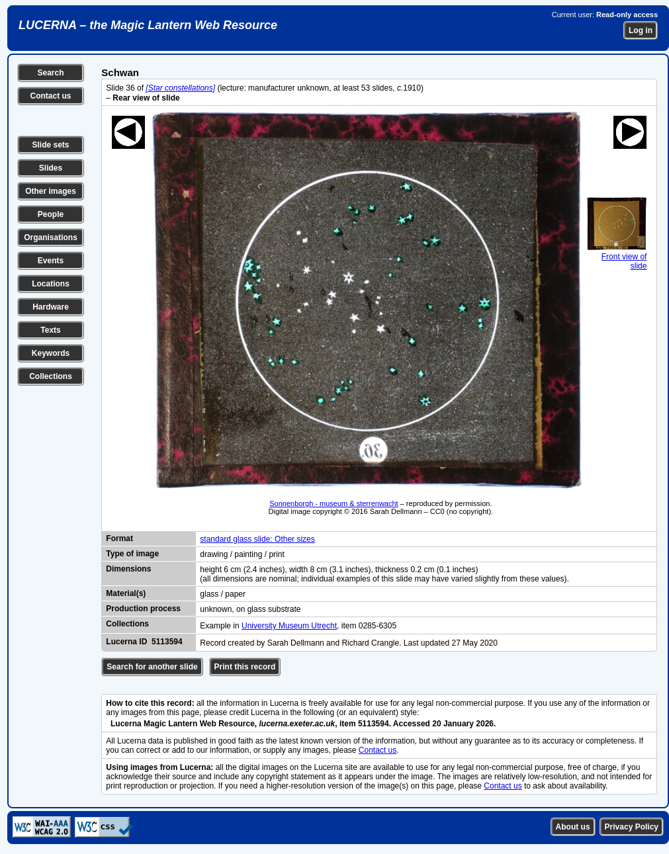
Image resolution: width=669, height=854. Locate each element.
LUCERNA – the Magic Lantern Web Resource (148, 25)
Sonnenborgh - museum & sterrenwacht (333, 503)
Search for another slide (152, 666)
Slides (50, 168)
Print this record (245, 666)
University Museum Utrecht (289, 625)
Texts (50, 330)
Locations (50, 283)
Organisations (50, 237)
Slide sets (50, 144)
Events (51, 260)
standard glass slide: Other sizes (257, 539)
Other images (50, 191)
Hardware (50, 307)
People (51, 214)
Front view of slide (617, 257)
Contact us (50, 96)
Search (50, 72)
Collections (50, 376)
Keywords (50, 353)
